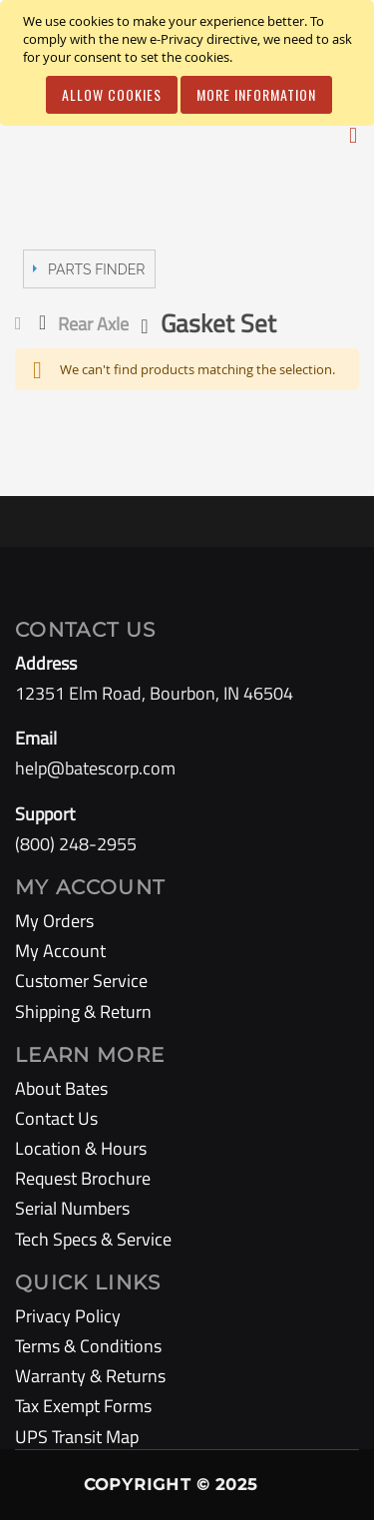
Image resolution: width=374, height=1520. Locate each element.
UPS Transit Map (77, 1436)
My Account (60, 950)
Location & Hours (81, 1148)
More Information (256, 94)
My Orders (54, 920)
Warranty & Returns (90, 1375)
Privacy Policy (68, 1315)
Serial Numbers (72, 1208)
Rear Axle (93, 323)
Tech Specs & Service (93, 1239)
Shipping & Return (83, 1011)
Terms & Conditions (88, 1345)
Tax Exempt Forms (83, 1405)
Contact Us (56, 1118)
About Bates (61, 1088)
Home (22, 323)
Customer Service (81, 980)
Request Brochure (83, 1178)
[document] (190, 63)
